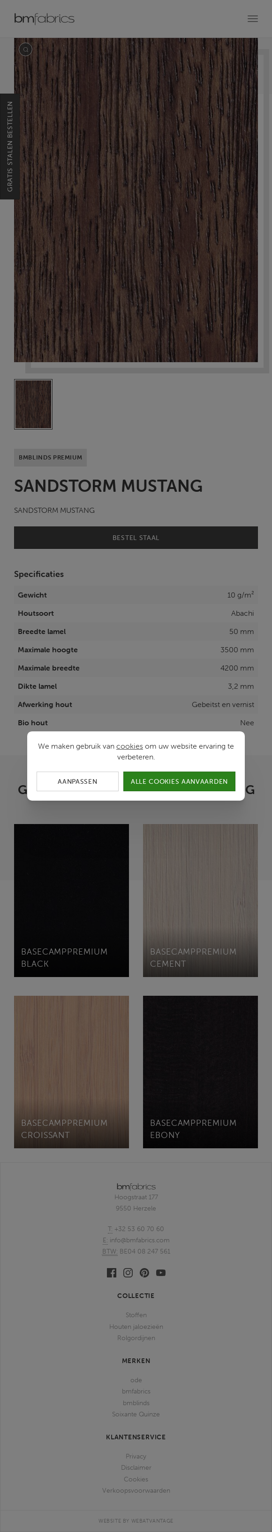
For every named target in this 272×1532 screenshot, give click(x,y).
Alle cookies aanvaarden (179, 781)
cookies (129, 746)
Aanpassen (77, 781)
